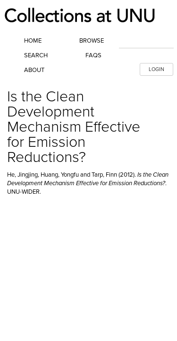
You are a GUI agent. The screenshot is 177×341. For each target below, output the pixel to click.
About (34, 70)
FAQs (93, 55)
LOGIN (156, 69)
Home (33, 41)
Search (36, 55)
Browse (91, 41)
